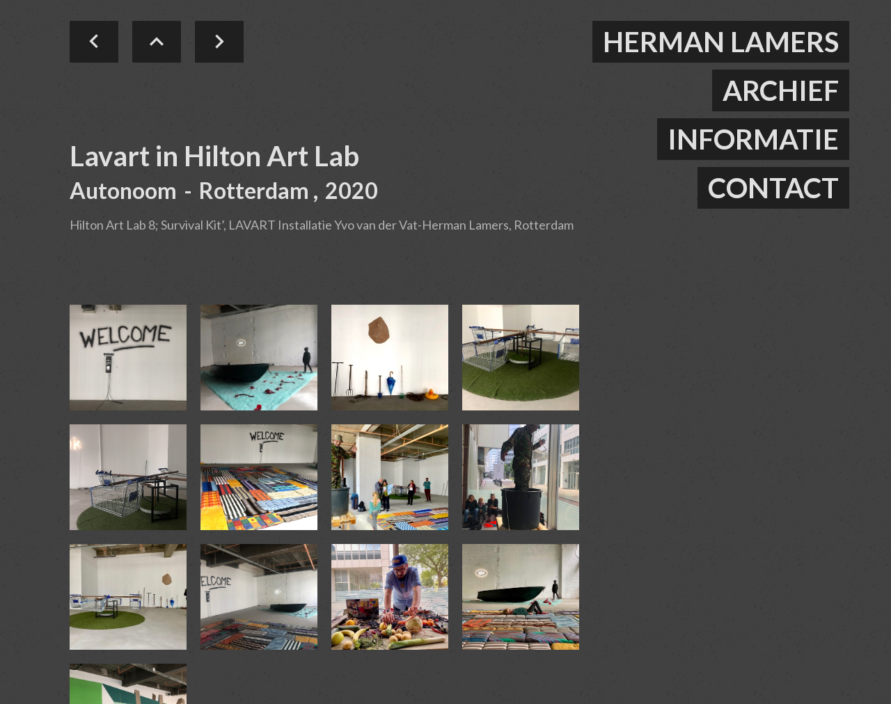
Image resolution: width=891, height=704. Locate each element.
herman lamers (721, 41)
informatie (753, 139)
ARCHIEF (781, 90)
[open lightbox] (128, 357)
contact (773, 188)
